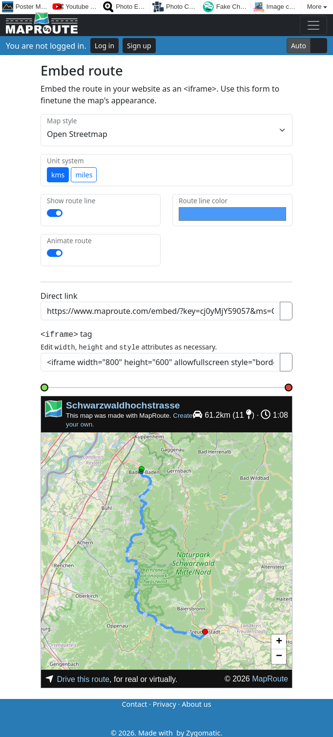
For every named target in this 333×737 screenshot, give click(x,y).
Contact (134, 702)
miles (83, 174)
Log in (104, 45)
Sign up (139, 45)
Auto (298, 45)
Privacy (164, 702)
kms (57, 174)
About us (196, 702)
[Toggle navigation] (313, 25)
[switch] (54, 213)
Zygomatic (203, 731)
